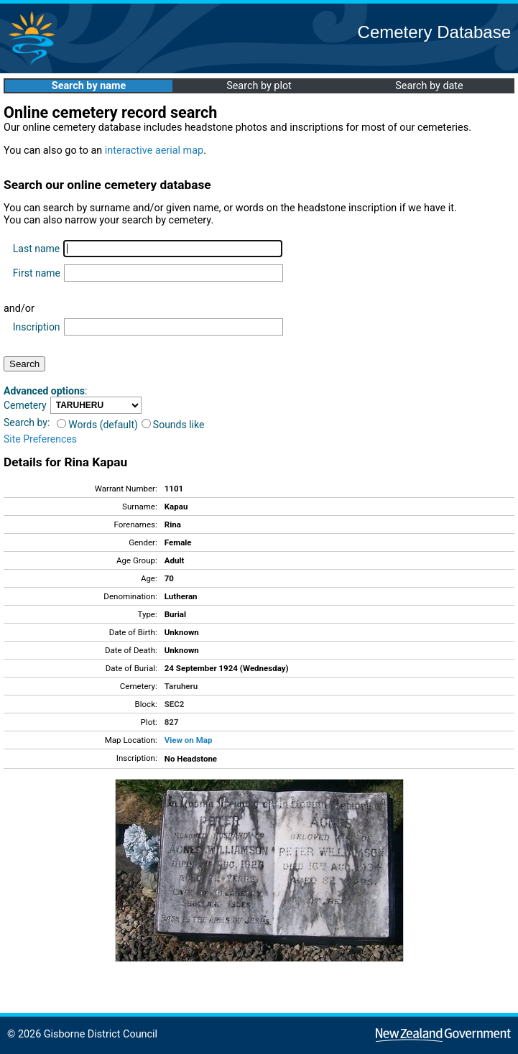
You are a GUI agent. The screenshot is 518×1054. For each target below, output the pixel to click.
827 (172, 722)
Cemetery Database (434, 32)
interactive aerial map (154, 150)
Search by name (89, 86)
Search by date (429, 86)
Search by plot (259, 86)
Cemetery (25, 405)
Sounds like (173, 424)
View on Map (189, 740)
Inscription (36, 327)
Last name (36, 248)
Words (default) (97, 424)
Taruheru (181, 686)
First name (36, 273)
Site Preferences (40, 439)
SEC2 (175, 704)
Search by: (27, 422)
